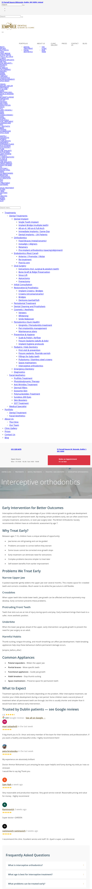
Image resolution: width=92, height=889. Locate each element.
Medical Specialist (17, 406)
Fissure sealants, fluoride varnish (34, 353)
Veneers (22, 312)
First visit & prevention (29, 350)
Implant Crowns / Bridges (31, 290)
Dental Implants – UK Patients (33, 234)
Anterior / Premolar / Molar (32, 256)
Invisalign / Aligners (28, 243)
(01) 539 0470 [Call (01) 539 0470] (16, 449)
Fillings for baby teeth (29, 356)
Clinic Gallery (54, 44)
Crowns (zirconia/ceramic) (31, 293)
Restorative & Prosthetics (26, 287)
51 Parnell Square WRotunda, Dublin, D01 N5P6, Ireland (22, 2)
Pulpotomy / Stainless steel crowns (35, 359)
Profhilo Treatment (23, 378)
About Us (41, 43)
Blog (85, 43)
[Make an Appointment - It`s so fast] (69, 460)
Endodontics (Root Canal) (26, 253)
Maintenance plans (28, 331)
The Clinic (44, 48)
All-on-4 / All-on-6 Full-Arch (31, 228)
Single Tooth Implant (29, 222)
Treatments (10, 212)
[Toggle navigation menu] (3, 32)
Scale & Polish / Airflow (30, 337)
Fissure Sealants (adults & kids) (33, 340)
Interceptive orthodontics (31, 365)
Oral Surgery (20, 265)
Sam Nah (6, 784)
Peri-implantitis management (33, 328)
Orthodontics (20, 237)
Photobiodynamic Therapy (26, 381)
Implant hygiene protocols (31, 343)
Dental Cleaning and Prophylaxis (29, 306)
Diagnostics (19, 372)
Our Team (44, 51)
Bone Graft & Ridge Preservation (34, 272)
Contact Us (74, 44)
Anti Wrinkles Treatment (25, 384)
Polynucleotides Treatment (27, 393)
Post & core (24, 262)
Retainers (23, 247)
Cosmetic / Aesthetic (24, 309)
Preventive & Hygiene (24, 334)
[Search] (23, 5)
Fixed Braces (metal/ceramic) (33, 240)
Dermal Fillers (20, 387)
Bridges (22, 297)
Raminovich (8, 809)
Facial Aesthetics (28, 51)
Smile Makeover (26, 318)
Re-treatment (25, 259)
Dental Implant (21, 218)
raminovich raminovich (14, 831)
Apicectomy (24, 278)
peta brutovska (10, 751)
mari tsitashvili (9, 726)
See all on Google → (36, 717)
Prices (64, 43)
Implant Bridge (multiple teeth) (33, 225)
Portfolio (23, 43)
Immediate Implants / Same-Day (34, 231)
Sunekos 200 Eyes (22, 397)
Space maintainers (28, 362)
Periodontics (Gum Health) (27, 322)
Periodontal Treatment (25, 303)
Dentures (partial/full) (29, 300)
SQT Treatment (21, 403)
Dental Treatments (18, 215)
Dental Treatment (28, 48)
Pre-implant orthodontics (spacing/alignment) (41, 250)
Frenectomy (24, 281)
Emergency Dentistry (24, 368)
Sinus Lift (23, 275)
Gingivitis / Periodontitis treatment (35, 325)
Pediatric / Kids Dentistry (26, 347)
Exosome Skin (20, 390)
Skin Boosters (20, 400)
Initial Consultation (23, 284)
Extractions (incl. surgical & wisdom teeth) (39, 268)
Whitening (23, 315)
